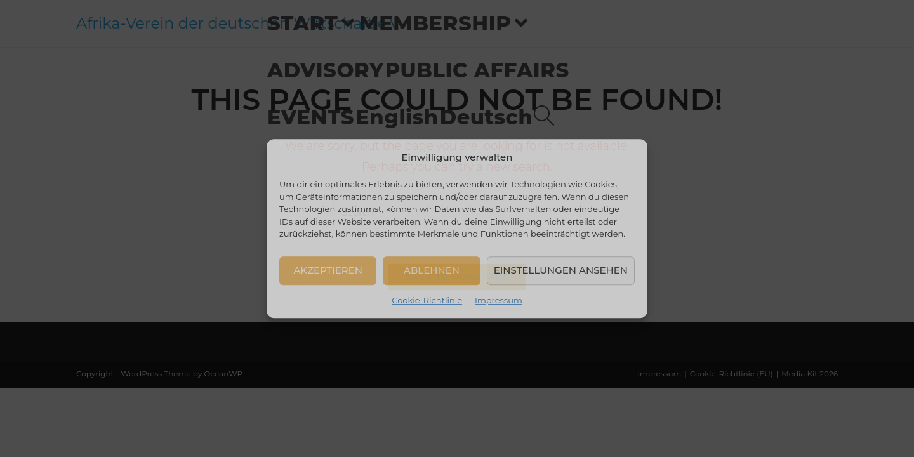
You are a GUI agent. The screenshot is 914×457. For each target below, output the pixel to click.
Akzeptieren (327, 270)
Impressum (498, 300)
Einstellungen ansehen (561, 270)
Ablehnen (432, 270)
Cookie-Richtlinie (427, 300)
